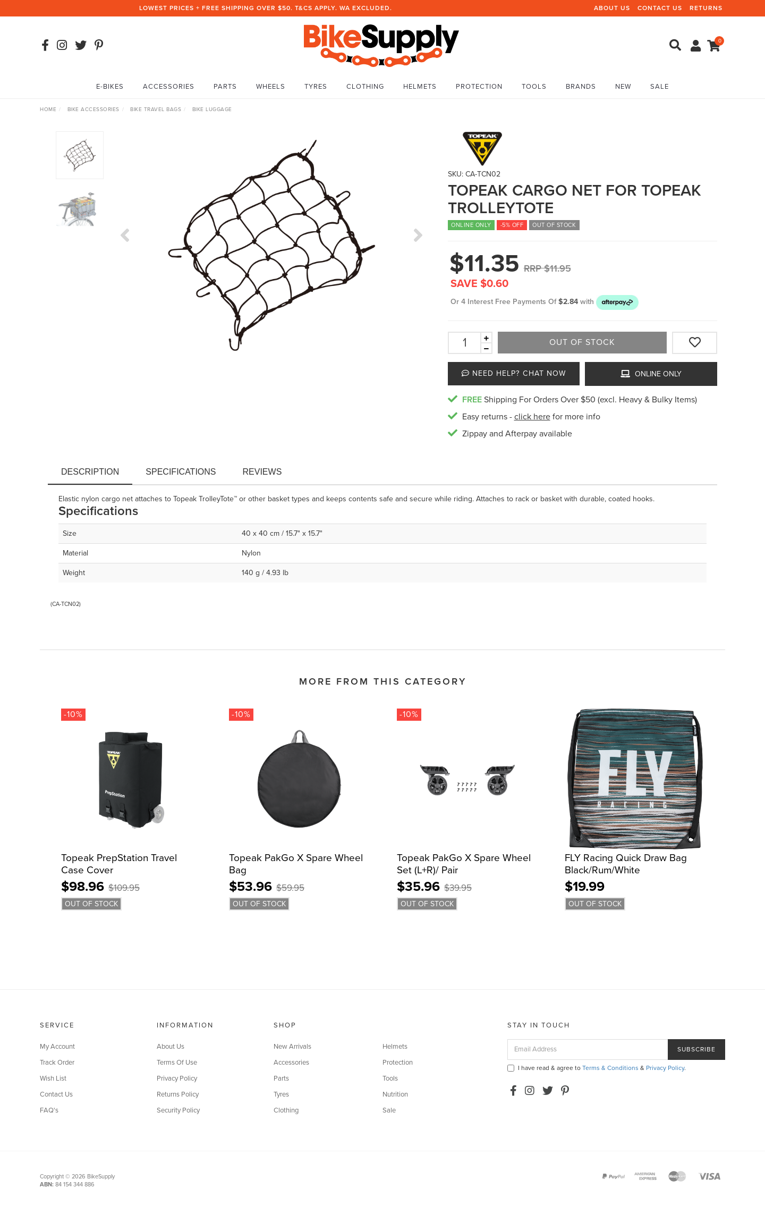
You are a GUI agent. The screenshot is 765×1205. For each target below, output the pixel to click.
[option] (271, 245)
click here (532, 416)
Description (90, 471)
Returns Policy (178, 1094)
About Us (612, 8)
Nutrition (395, 1094)
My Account (57, 1046)
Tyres (315, 86)
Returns (706, 8)
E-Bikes (110, 86)
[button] (617, 301)
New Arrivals (292, 1046)
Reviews (262, 471)
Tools (534, 86)
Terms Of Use (177, 1062)
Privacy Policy (177, 1078)
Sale (659, 86)
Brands (581, 86)
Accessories (168, 86)
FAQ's (49, 1110)
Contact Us (660, 8)
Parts (225, 86)
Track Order (57, 1062)
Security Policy (178, 1110)
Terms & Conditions (610, 1068)
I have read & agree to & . (596, 1068)
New (623, 86)
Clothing (365, 86)
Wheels (270, 86)
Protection (479, 86)
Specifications (181, 471)
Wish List (53, 1078)
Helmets (420, 86)
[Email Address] (587, 1049)
